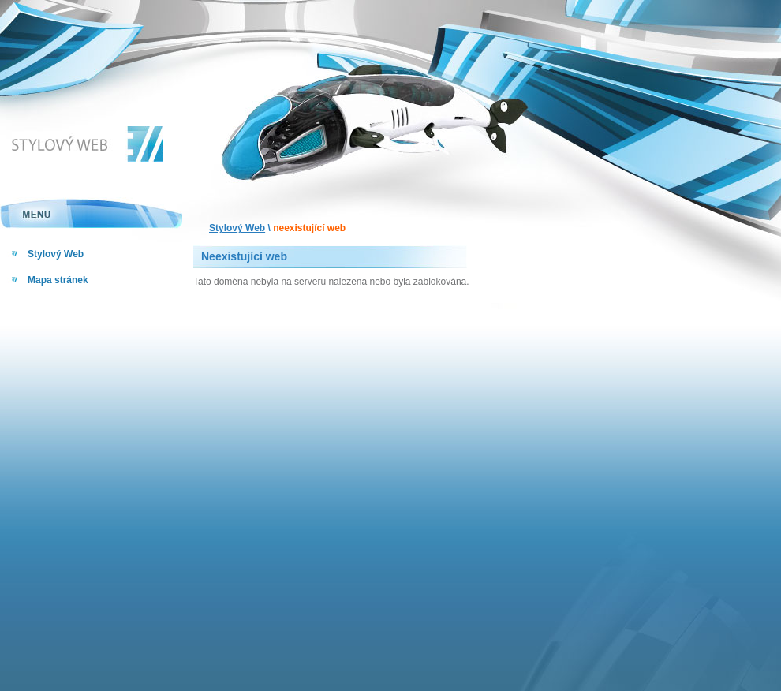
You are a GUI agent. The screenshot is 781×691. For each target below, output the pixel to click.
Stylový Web (237, 227)
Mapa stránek (58, 280)
